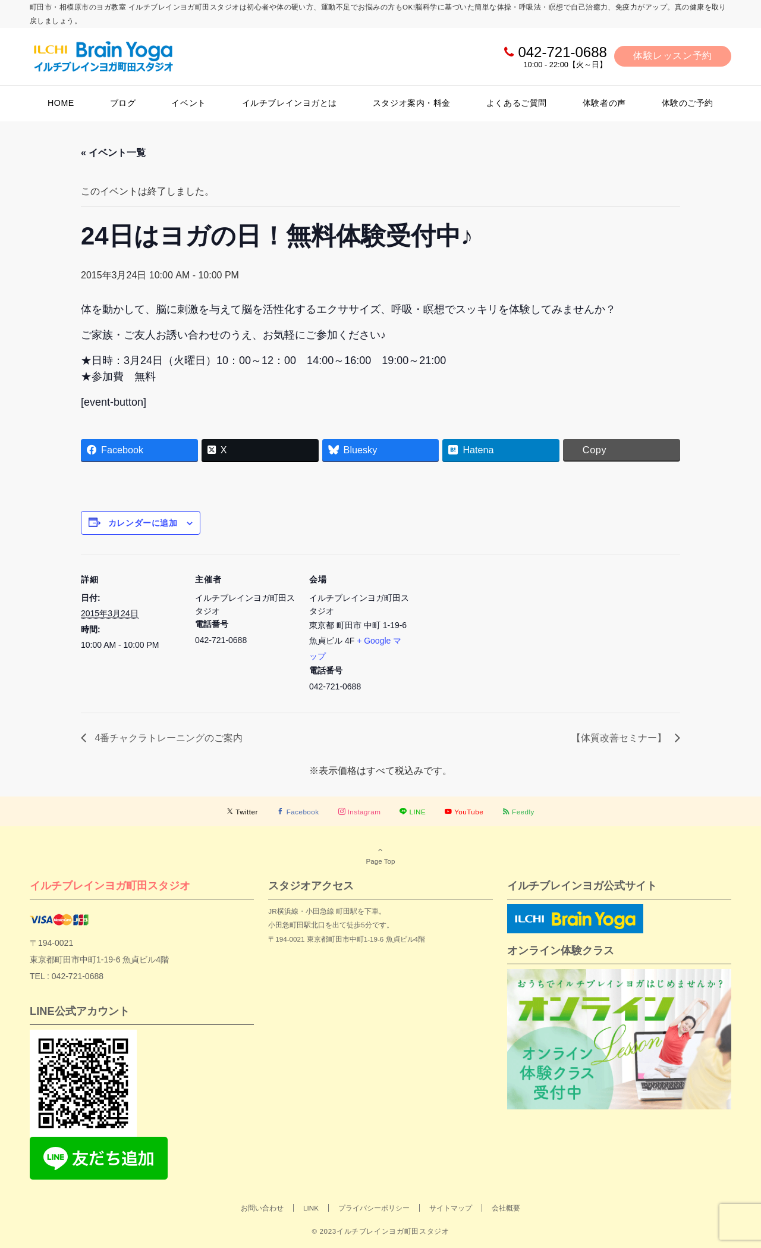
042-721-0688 (562, 52)
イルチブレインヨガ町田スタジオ (110, 885)
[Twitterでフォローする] (242, 812)
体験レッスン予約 (672, 56)
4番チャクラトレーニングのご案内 (167, 738)
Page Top (380, 855)
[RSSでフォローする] (518, 812)
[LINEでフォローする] (413, 812)
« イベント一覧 (113, 153)
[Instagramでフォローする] (359, 812)
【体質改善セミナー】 (620, 738)
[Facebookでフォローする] (298, 812)
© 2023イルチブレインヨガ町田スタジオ (380, 1231)
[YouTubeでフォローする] (464, 812)
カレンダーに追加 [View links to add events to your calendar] (142, 523)
